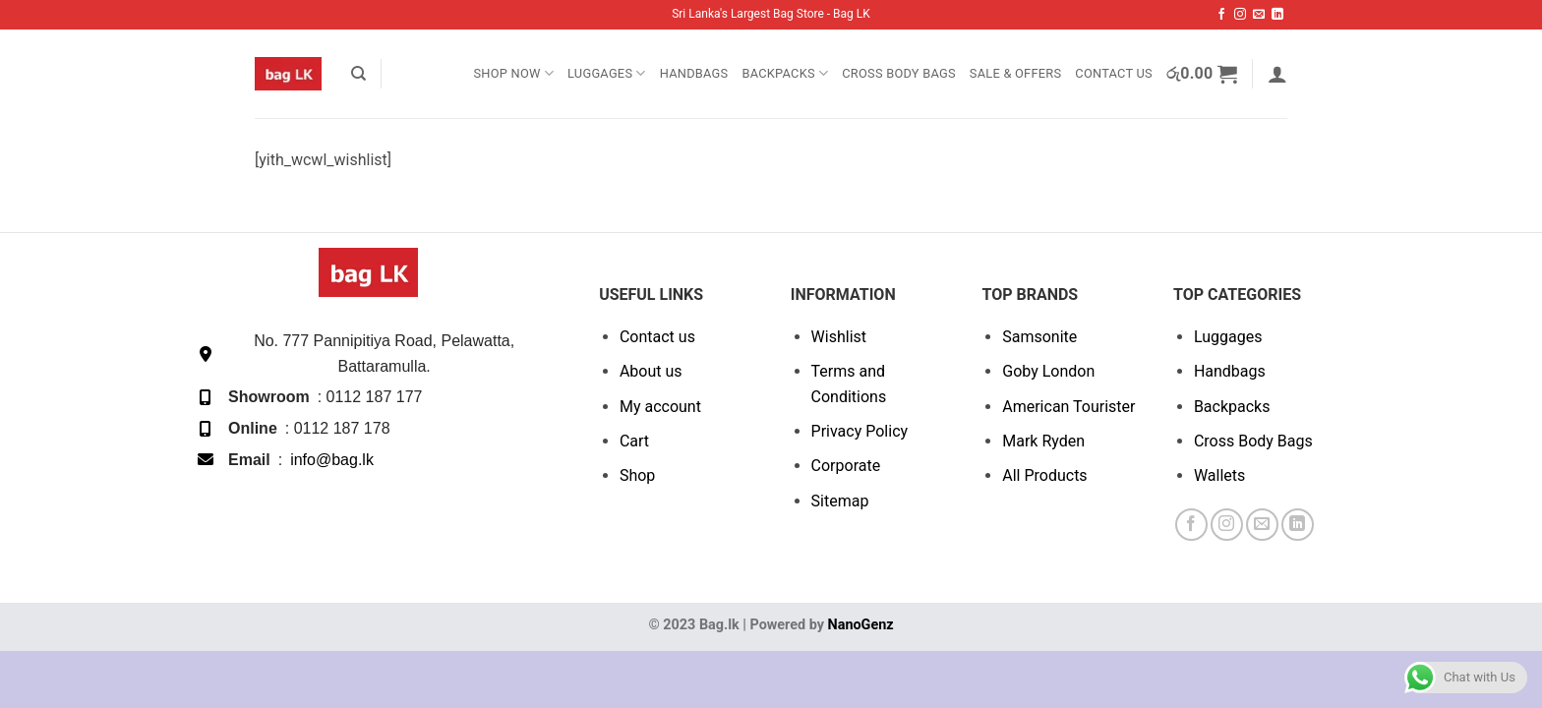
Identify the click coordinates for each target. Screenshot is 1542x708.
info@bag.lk (332, 459)
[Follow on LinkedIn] (1277, 15)
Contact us (657, 336)
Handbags (694, 73)
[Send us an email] (1259, 15)
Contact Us (1114, 73)
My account (660, 406)
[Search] (358, 73)
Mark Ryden (1043, 441)
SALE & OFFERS (1015, 73)
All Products (1044, 475)
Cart (634, 441)
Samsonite (1039, 336)
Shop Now (513, 73)
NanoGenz (861, 625)
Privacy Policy (860, 431)
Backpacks (784, 73)
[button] (1202, 73)
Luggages (606, 73)
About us (651, 371)
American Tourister (1068, 406)
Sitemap (840, 501)
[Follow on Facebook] (1221, 15)
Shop (637, 475)
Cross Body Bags (899, 73)
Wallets (1219, 475)
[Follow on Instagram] (1240, 15)
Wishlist (838, 336)
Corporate (846, 465)
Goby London (1048, 371)
